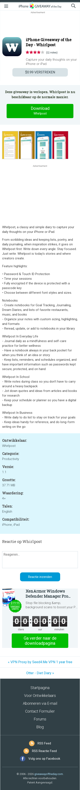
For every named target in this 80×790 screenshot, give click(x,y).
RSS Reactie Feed (44, 751)
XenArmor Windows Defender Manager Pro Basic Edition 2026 (47, 594)
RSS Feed (44, 743)
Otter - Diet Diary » (40, 673)
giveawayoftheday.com (48, 774)
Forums (40, 719)
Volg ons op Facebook (44, 759)
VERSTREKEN (40, 72)
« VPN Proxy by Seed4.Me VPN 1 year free (40, 662)
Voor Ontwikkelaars (40, 695)
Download (40, 111)
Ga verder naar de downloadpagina (40, 641)
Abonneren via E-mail (40, 703)
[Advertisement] (40, 24)
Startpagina (40, 687)
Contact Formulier (40, 711)
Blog (40, 727)
